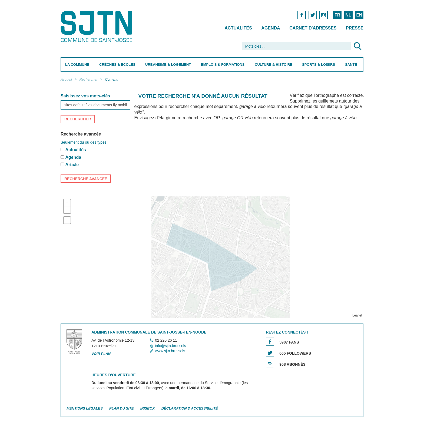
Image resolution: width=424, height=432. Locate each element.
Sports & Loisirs (318, 64)
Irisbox (147, 408)
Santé (351, 64)
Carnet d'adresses (313, 28)
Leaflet (357, 315)
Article (72, 165)
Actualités (238, 28)
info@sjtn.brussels (170, 346)
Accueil (66, 79)
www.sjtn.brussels (170, 351)
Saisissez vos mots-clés (85, 96)
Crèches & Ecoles (117, 64)
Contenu (111, 79)
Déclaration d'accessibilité (189, 408)
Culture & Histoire (273, 64)
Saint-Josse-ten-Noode (97, 26)
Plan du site (121, 408)
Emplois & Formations (223, 64)
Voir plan (101, 354)
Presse (354, 28)
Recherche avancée (81, 134)
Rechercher (89, 79)
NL (348, 15)
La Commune (77, 64)
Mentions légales (85, 408)
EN (359, 15)
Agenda (270, 28)
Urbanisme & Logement (168, 64)
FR (337, 15)
